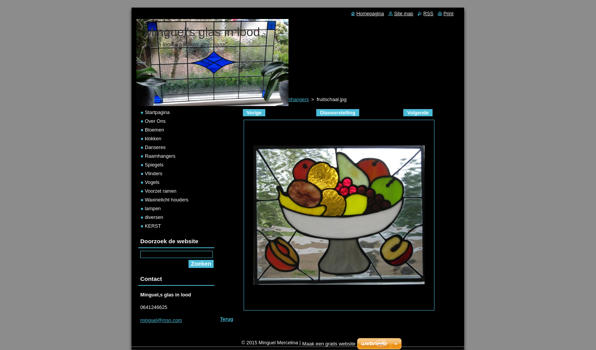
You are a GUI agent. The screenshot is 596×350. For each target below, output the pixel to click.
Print (448, 13)
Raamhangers (160, 156)
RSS (428, 13)
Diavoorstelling (337, 113)
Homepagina (370, 13)
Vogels (152, 182)
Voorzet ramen (160, 191)
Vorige (254, 113)
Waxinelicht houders (167, 200)
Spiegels (154, 165)
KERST (153, 226)
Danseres (155, 147)
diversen (154, 217)
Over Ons (155, 121)
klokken (153, 138)
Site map (404, 13)
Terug (226, 319)
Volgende (418, 113)
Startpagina (157, 112)
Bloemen (154, 130)
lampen (153, 208)
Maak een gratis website (328, 345)
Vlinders (153, 173)
